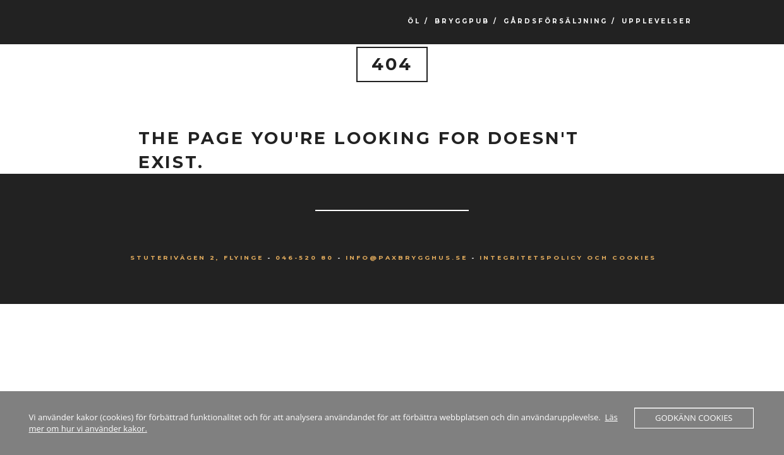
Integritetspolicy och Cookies (567, 257)
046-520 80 (304, 257)
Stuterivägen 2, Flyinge (196, 257)
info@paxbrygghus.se (406, 257)
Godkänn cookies (693, 417)
